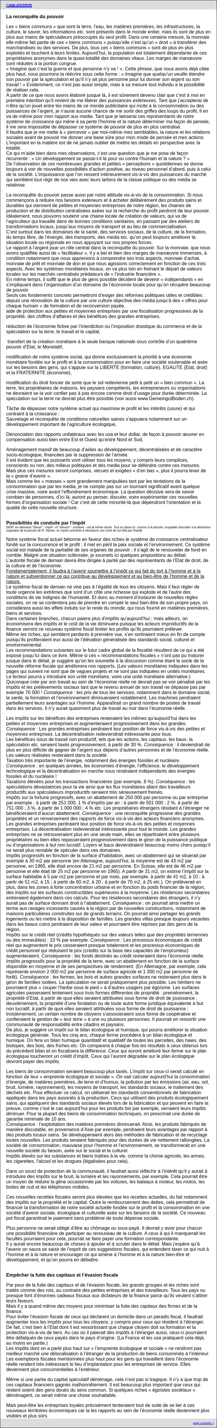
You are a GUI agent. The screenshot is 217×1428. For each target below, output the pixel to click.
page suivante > (203, 1423)
